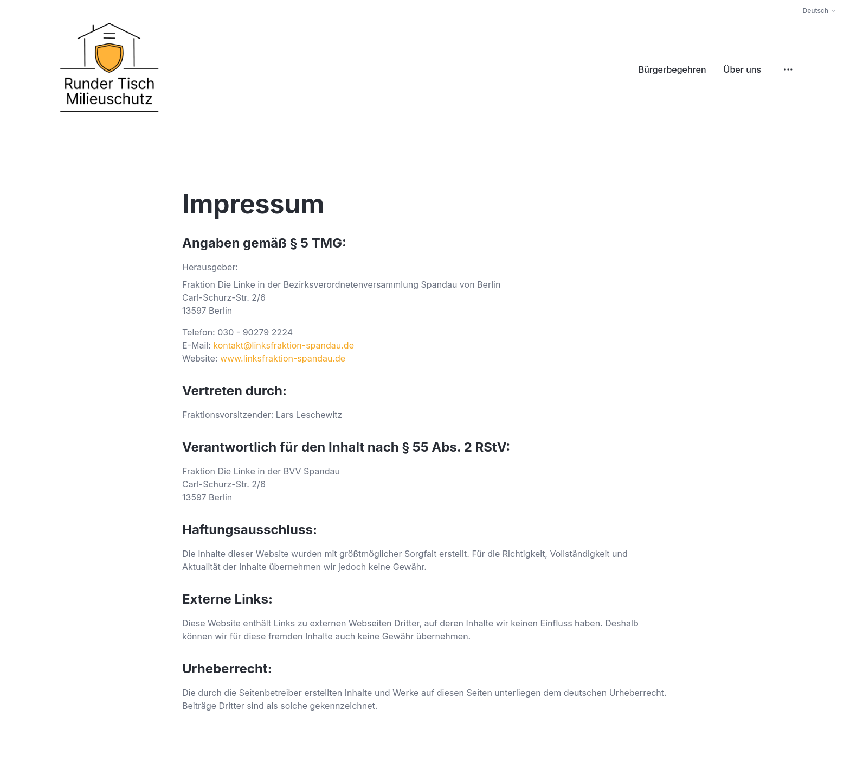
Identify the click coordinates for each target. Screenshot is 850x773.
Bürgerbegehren (672, 69)
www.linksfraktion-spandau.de (282, 358)
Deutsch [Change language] (819, 11)
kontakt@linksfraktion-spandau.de (283, 345)
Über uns (742, 69)
